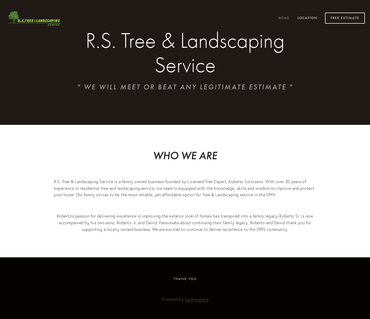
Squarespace (197, 299)
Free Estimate (345, 18)
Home (284, 18)
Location (307, 18)
